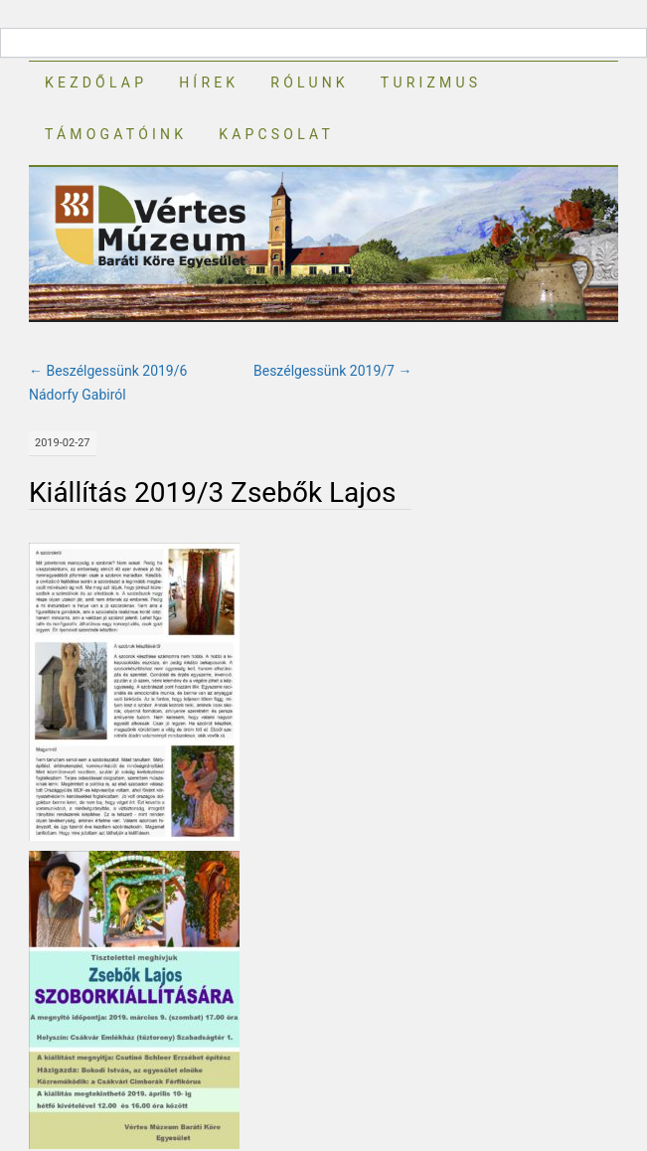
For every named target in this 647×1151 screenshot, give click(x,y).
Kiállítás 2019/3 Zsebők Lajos (212, 492)
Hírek (209, 82)
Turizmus (431, 82)
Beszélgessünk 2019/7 (332, 371)
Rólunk (309, 82)
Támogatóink (116, 134)
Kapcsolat (276, 134)
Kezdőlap (96, 82)
